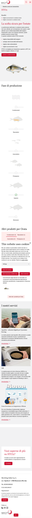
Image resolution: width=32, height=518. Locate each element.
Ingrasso (16, 198)
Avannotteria (16, 154)
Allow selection (24, 273)
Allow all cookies (7, 269)
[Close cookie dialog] (30, 243)
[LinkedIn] (2, 508)
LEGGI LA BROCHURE (9, 54)
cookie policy (24, 260)
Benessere (16, 220)
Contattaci (8, 463)
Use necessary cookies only (10, 273)
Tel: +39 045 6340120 (7, 484)
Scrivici (5, 499)
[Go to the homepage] (6, 512)
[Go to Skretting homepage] (6, 2)
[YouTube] (5, 508)
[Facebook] (7, 508)
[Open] (16, 515)
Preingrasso (16, 176)
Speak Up (16, 496)
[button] (26, 2)
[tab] (11, 235)
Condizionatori (16, 110)
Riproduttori (16, 132)
